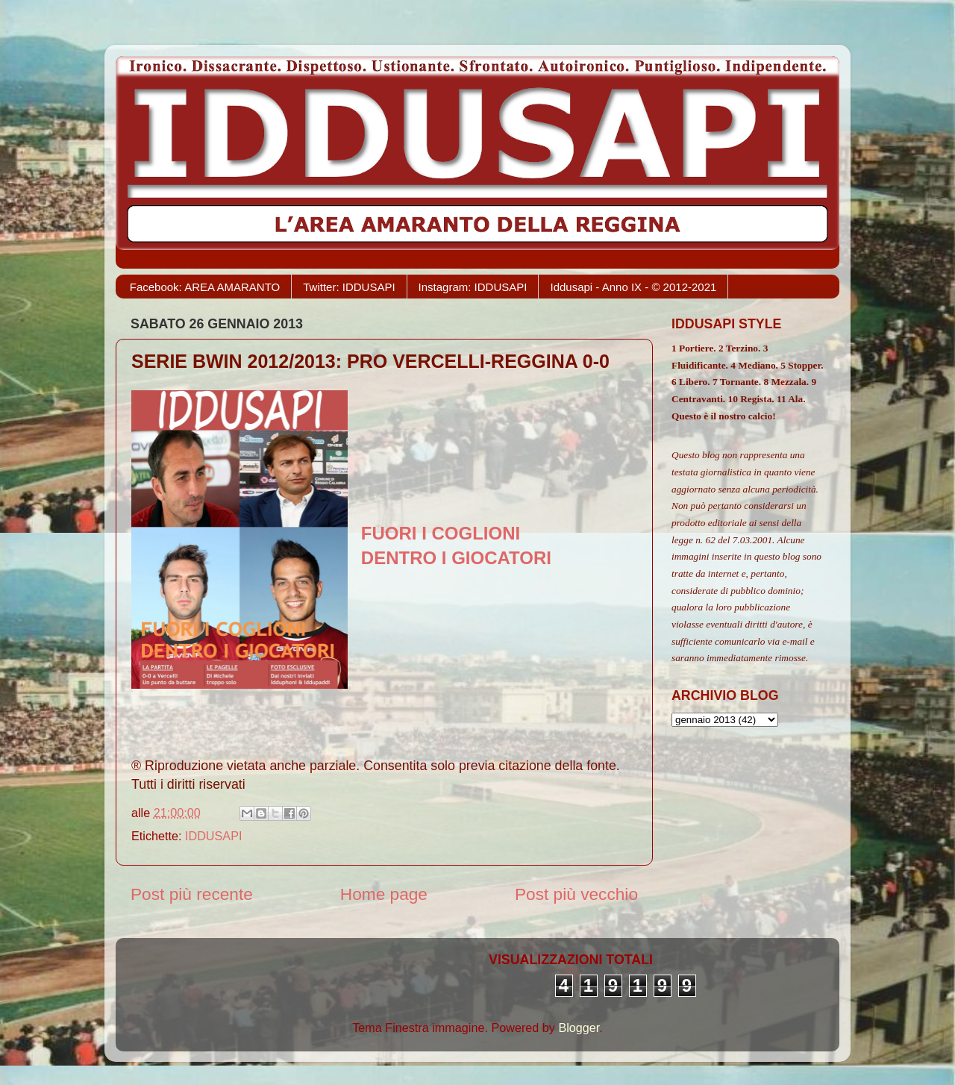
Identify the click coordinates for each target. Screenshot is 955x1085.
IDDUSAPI (213, 835)
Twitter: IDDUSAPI (349, 287)
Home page (384, 894)
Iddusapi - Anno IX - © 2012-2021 (633, 287)
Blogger (578, 1027)
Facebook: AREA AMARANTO (205, 287)
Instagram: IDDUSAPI (473, 287)
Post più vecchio (576, 894)
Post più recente (192, 894)
